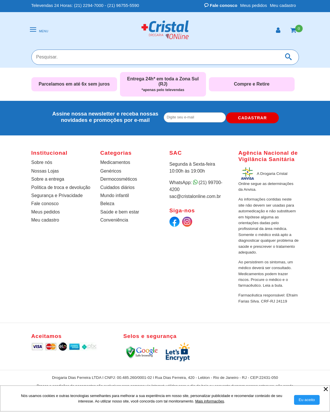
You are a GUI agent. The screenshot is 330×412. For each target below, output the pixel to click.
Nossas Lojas (45, 171)
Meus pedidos (253, 5)
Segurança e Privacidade (57, 195)
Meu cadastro (283, 5)
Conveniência (114, 220)
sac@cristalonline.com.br (195, 196)
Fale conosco (220, 5)
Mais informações (209, 401)
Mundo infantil (114, 195)
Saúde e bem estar (119, 211)
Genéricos (110, 171)
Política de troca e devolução (60, 187)
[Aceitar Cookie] (307, 400)
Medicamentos (115, 162)
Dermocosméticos (118, 179)
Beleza (107, 203)
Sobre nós (41, 162)
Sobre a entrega (47, 179)
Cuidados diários (117, 187)
